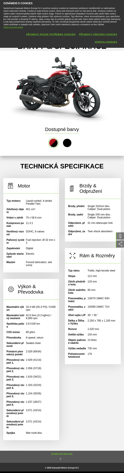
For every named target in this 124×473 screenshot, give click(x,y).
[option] (58, 87)
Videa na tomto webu (13, 27)
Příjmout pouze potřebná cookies (51, 34)
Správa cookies (106, 42)
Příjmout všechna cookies (98, 34)
